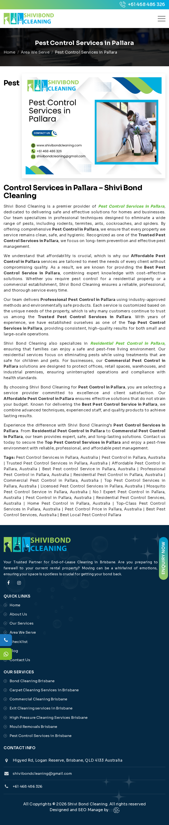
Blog (14, 650)
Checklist (19, 641)
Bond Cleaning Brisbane (32, 681)
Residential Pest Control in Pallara (127, 343)
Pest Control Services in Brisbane (41, 735)
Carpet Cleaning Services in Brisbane (44, 690)
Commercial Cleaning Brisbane (38, 699)
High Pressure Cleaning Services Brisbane (49, 717)
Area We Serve (35, 52)
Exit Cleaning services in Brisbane (41, 708)
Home (10, 52)
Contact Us (20, 660)
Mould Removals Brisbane (33, 726)
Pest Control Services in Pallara (131, 206)
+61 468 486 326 (142, 4)
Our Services (22, 623)
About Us (18, 614)
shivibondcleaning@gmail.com (42, 773)
